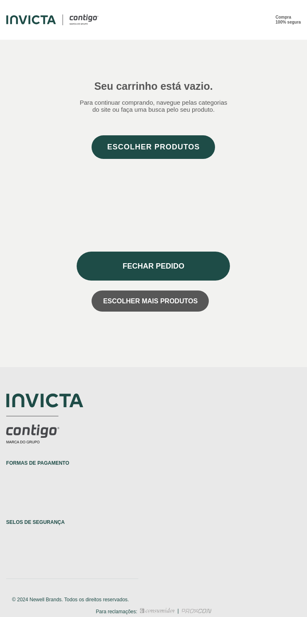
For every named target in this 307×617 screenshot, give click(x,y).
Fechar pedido (153, 266)
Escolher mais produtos (150, 301)
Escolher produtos (153, 147)
